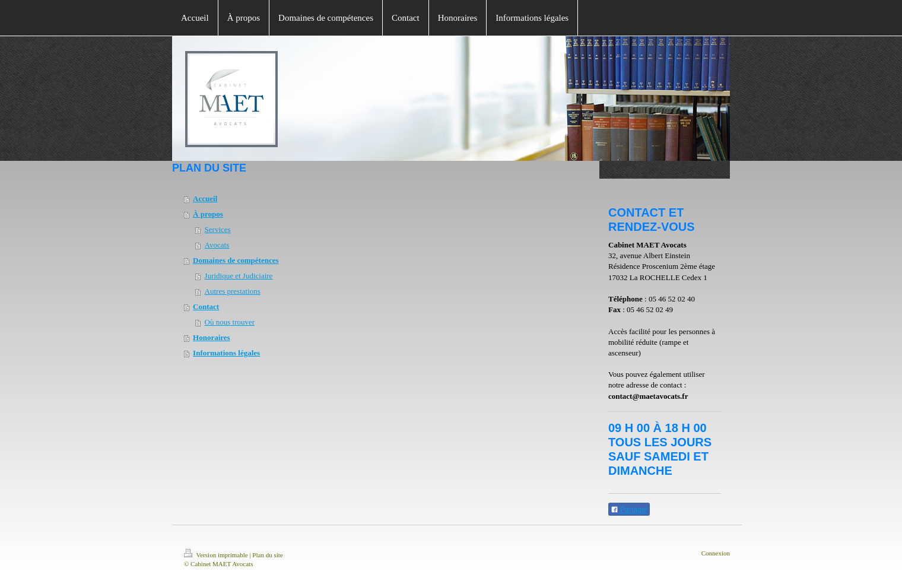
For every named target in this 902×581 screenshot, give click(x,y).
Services (218, 229)
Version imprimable (216, 554)
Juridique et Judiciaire (239, 275)
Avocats (217, 244)
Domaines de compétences (235, 260)
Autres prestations (233, 291)
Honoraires (211, 337)
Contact (206, 306)
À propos (208, 213)
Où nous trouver (230, 322)
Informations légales (226, 352)
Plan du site (267, 554)
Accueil (205, 198)
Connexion (715, 553)
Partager (629, 510)
